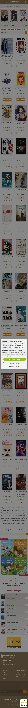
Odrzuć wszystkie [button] (14, 363)
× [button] (24, 340)
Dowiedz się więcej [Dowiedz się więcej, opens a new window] (6, 355)
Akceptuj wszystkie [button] (14, 359)
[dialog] (14, 354)
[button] (14, 366)
